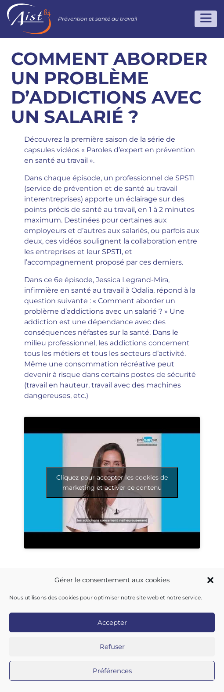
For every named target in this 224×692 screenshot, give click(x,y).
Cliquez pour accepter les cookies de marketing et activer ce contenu (112, 482)
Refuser (112, 646)
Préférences (112, 671)
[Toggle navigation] (206, 19)
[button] (210, 580)
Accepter (112, 622)
